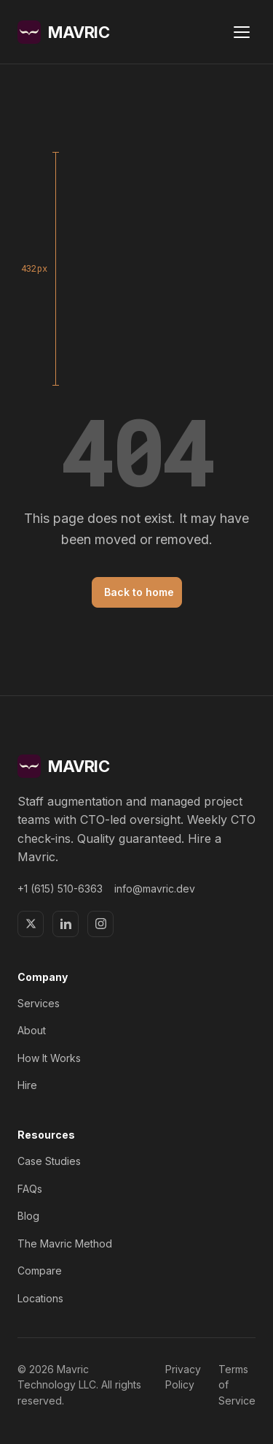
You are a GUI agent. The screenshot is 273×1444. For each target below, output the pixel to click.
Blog (28, 1216)
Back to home (139, 592)
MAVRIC (63, 32)
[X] (30, 924)
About (31, 1030)
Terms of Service (237, 1385)
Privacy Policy (183, 1377)
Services (38, 1003)
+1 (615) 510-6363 (60, 888)
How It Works (49, 1058)
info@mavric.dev (154, 888)
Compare (39, 1270)
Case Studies (49, 1161)
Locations (40, 1298)
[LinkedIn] (65, 924)
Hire (27, 1085)
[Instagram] (100, 924)
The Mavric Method (64, 1243)
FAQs (29, 1189)
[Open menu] (242, 32)
